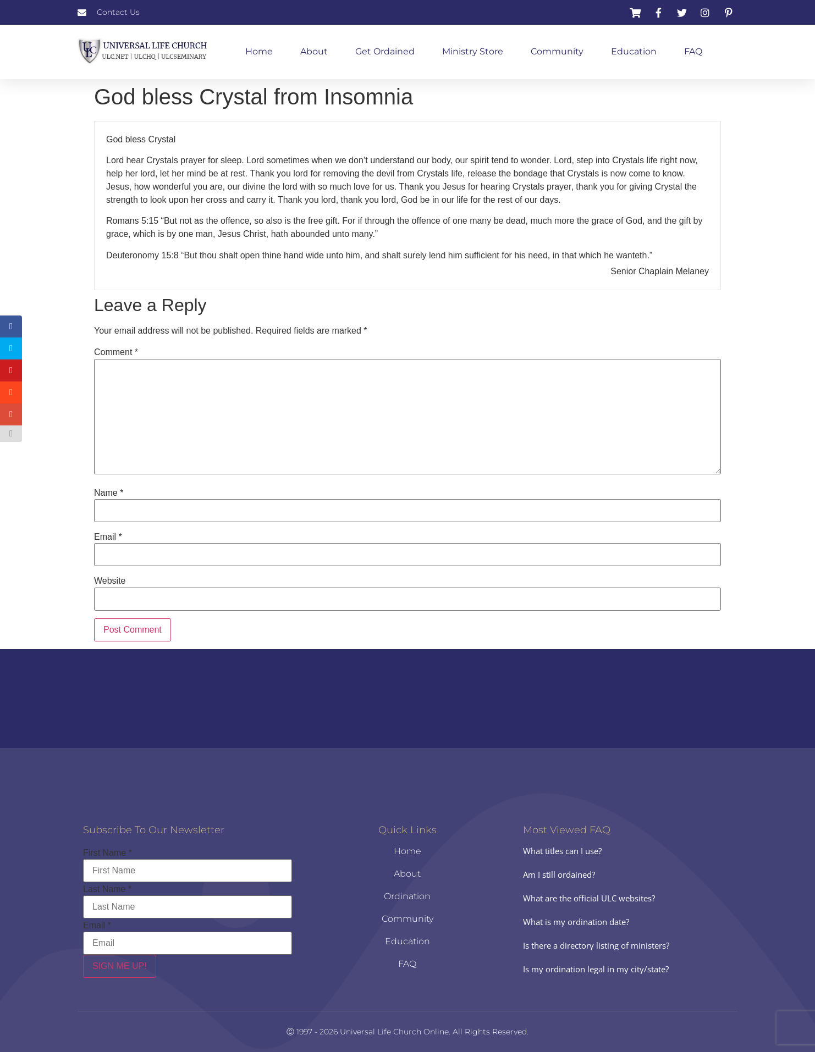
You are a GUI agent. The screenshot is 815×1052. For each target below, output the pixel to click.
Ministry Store (472, 51)
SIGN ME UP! (119, 966)
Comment (116, 352)
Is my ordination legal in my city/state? (596, 969)
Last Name (107, 889)
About (314, 51)
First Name (107, 853)
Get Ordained (385, 51)
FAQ (693, 51)
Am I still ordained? (559, 874)
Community (557, 51)
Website (110, 581)
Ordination (407, 896)
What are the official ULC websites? (589, 898)
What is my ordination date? (576, 921)
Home (259, 51)
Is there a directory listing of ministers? (596, 945)
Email (108, 537)
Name (108, 493)
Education (634, 51)
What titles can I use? (562, 850)
